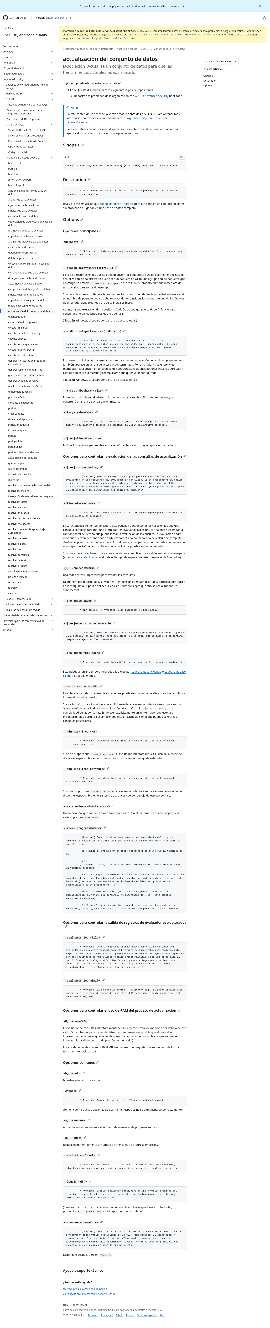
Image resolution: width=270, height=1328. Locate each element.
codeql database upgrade (116, 204)
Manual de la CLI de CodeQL (169, 48)
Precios (130, 1315)
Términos (93, 1315)
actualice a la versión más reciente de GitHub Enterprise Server (175, 34)
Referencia (107, 48)
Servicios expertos (147, 1315)
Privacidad (107, 1315)
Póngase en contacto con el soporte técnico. (89, 1293)
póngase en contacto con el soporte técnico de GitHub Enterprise (98, 38)
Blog (162, 1315)
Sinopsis (73, 145)
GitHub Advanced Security (151, 96)
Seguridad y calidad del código (80, 48)
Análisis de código (127, 48)
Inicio (9, 28)
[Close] (260, 6)
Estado (119, 1315)
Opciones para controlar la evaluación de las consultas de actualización (124, 456)
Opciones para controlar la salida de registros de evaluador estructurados (124, 924)
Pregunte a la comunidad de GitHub (85, 1288)
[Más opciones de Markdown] (236, 61)
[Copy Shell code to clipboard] (181, 157)
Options (73, 219)
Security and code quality (26, 35)
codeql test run (91, 557)
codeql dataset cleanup (146, 671)
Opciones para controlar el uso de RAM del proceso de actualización (121, 1010)
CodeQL (145, 48)
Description (76, 179)
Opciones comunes (81, 1062)
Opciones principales (82, 231)
